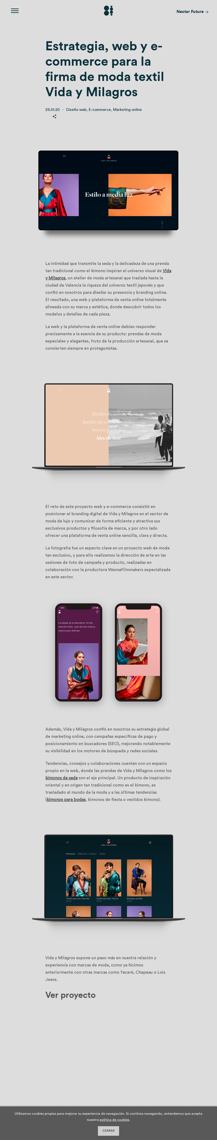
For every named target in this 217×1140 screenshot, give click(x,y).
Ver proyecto (70, 995)
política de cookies (114, 1120)
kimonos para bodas (66, 800)
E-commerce (100, 110)
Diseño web (76, 110)
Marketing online (127, 110)
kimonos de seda (61, 778)
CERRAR (109, 1130)
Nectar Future (190, 12)
